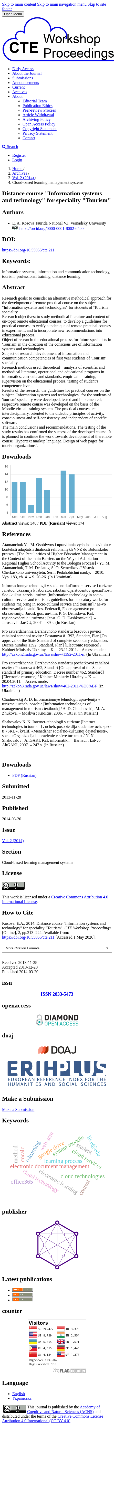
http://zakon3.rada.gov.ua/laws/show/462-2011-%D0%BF (49, 686)
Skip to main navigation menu (62, 4)
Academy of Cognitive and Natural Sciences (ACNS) (63, 1409)
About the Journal (27, 73)
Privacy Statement (38, 133)
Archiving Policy (37, 119)
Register (19, 155)
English (18, 1394)
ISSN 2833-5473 (57, 994)
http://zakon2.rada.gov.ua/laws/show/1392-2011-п (43, 654)
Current (18, 87)
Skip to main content (19, 4)
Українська (22, 1398)
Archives (19, 92)
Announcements (25, 82)
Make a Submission (18, 1109)
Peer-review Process (39, 110)
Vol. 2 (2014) (23, 178)
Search (10, 146)
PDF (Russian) (24, 775)
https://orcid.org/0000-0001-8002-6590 (51, 228)
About (17, 96)
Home (17, 168)
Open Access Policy (39, 124)
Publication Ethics (38, 105)
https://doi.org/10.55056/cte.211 (28, 250)
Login (17, 160)
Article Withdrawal (38, 115)
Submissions (22, 78)
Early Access (23, 69)
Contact (29, 138)
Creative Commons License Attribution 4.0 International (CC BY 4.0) (52, 1418)
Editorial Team (35, 101)
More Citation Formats (22, 948)
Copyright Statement (40, 128)
